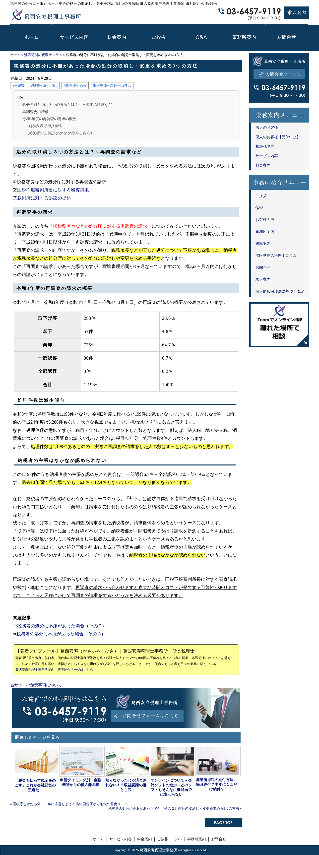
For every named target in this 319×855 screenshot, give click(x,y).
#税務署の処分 (75, 86)
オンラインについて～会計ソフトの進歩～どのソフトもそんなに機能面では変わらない (171, 787)
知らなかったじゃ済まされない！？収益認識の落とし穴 (125, 785)
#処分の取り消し (44, 86)
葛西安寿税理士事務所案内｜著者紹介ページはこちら (54, 669)
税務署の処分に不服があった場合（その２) (60, 625)
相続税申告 (264, 146)
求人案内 (262, 279)
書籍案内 (262, 244)
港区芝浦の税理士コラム (43, 55)
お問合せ (262, 267)
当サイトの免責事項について (36, 685)
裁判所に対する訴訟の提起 (44, 198)
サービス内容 (266, 156)
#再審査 (18, 86)
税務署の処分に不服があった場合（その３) (59, 633)
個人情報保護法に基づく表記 (279, 291)
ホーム (15, 55)
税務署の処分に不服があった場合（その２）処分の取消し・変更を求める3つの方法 (173, 808)
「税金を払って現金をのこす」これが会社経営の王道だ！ (35, 785)
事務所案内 (264, 232)
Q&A (259, 208)
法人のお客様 (266, 128)
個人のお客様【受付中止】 (277, 137)
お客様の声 (264, 220)
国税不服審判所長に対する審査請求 (53, 190)
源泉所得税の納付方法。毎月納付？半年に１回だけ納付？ (216, 784)
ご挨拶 (261, 196)
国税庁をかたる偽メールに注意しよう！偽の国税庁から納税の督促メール (70, 804)
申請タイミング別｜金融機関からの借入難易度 (80, 782)
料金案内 (262, 165)
